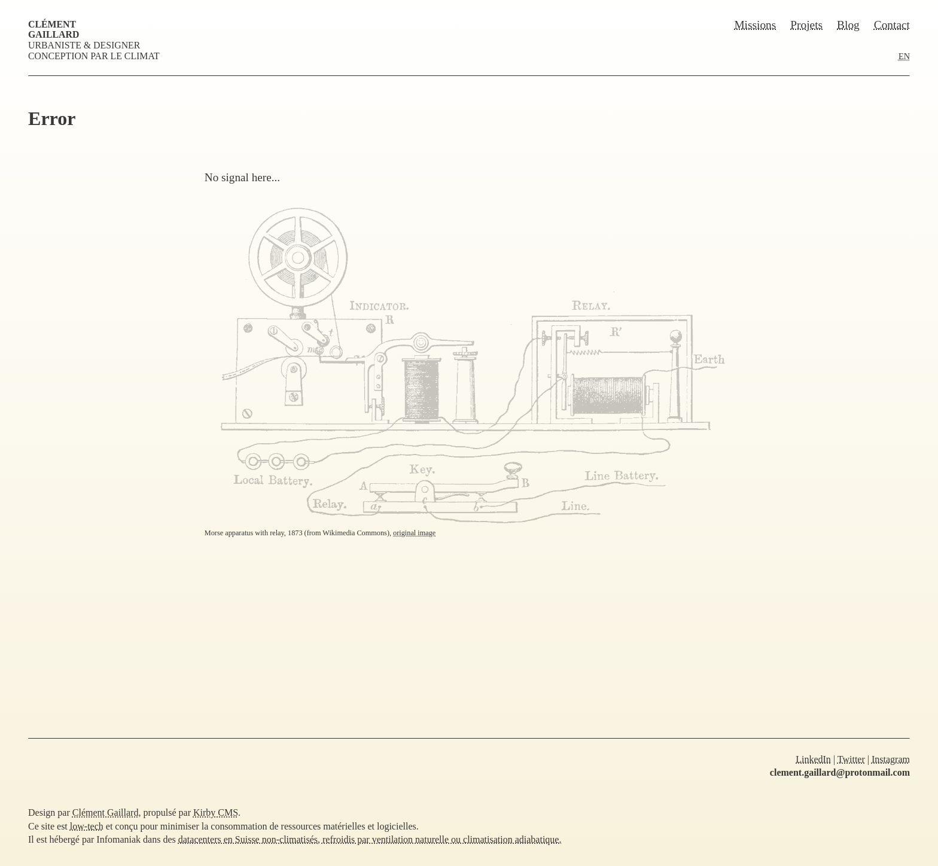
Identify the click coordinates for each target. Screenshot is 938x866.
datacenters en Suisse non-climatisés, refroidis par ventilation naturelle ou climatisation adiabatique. (370, 839)
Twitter (851, 759)
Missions (755, 25)
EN (904, 56)
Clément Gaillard (53, 29)
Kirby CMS (215, 812)
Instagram (891, 759)
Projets (806, 25)
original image (414, 533)
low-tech (86, 826)
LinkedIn (813, 759)
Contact (892, 25)
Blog (848, 25)
